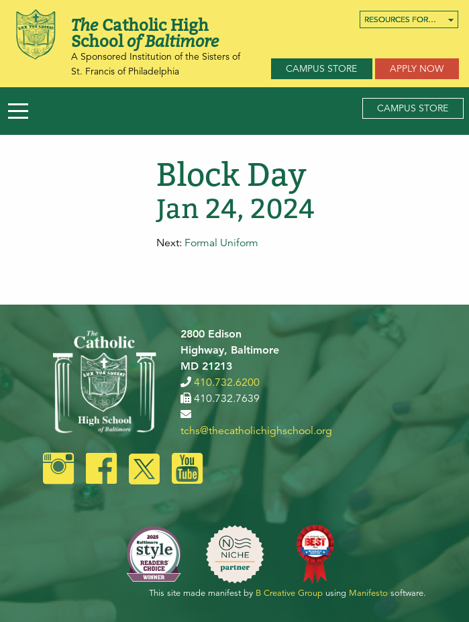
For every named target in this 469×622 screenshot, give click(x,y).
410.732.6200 (227, 382)
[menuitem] (409, 19)
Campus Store (321, 68)
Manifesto (368, 593)
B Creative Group (289, 593)
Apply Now (417, 68)
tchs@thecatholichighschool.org (256, 430)
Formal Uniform (221, 243)
